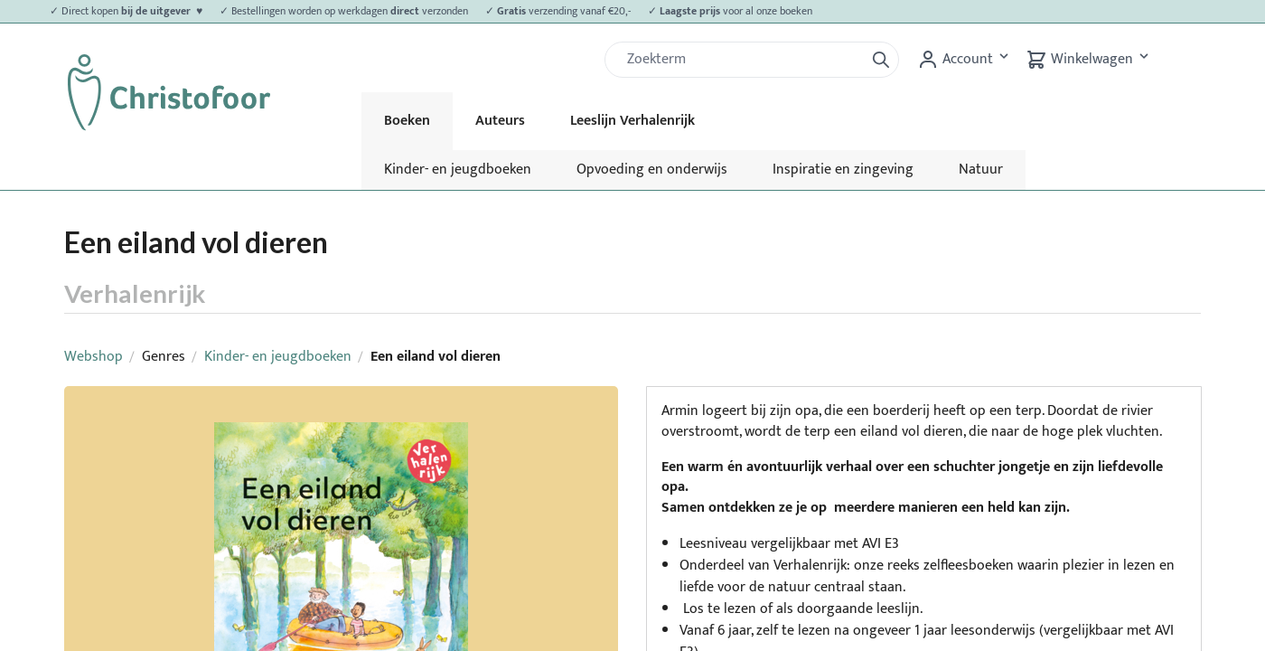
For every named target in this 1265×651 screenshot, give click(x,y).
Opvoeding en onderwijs (651, 169)
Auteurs (500, 120)
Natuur (981, 169)
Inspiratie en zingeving (843, 169)
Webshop (93, 356)
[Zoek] (741, 60)
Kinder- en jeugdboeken (457, 169)
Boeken (407, 120)
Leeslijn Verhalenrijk (632, 120)
